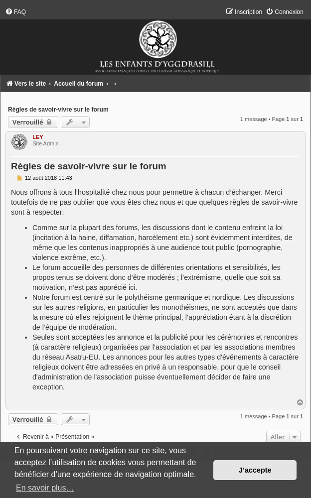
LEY (37, 137)
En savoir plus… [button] (45, 488)
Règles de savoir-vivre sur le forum (58, 109)
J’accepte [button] (255, 470)
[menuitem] (15, 11)
